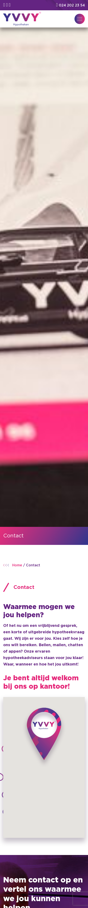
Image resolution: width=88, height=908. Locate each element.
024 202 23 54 (70, 5)
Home (17, 565)
